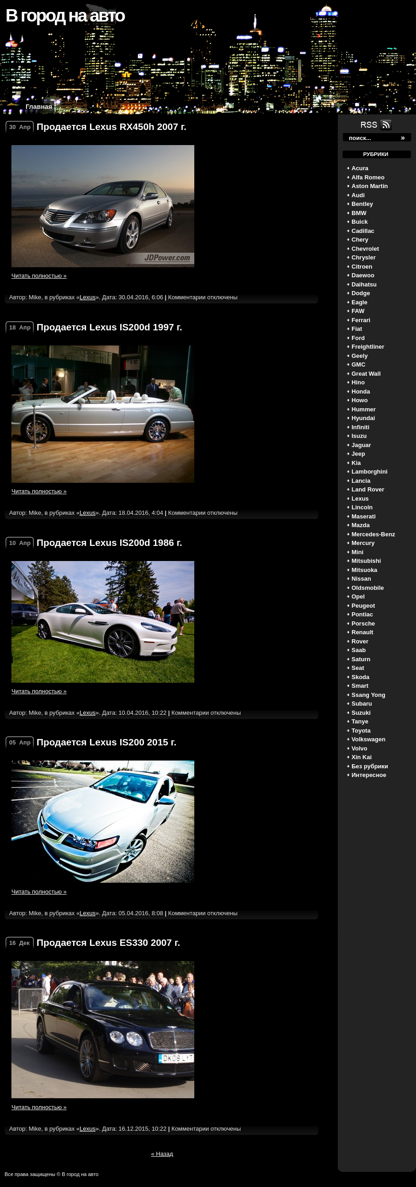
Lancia (361, 480)
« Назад (162, 1153)
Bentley (362, 203)
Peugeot (363, 605)
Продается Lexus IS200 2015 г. (106, 742)
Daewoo (363, 275)
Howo (360, 400)
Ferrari (361, 320)
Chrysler (364, 257)
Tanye (360, 721)
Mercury (363, 543)
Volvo (359, 748)
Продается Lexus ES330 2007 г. (108, 942)
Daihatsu (364, 284)
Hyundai (363, 418)
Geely (360, 355)
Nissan (361, 578)
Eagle (360, 302)
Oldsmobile (368, 587)
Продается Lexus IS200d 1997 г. (109, 327)
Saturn (361, 659)
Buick (360, 221)
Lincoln (362, 507)
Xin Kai (362, 757)
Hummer (364, 409)
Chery (360, 239)
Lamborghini (370, 471)
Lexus (360, 498)
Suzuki (361, 712)
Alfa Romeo (368, 177)
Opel (358, 596)
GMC (358, 364)
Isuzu (359, 435)
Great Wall (366, 373)
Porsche (363, 623)
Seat (358, 667)
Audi (358, 195)
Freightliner (368, 346)
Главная (39, 106)
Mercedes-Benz (373, 534)
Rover (360, 641)
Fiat (357, 328)
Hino (358, 382)
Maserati (364, 516)
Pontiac (362, 614)
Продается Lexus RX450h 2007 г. (112, 126)
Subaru (362, 703)
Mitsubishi (366, 560)
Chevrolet (365, 248)
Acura (360, 168)
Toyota (361, 730)
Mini (357, 552)
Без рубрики (370, 766)
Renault (362, 632)
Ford (358, 338)
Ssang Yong (368, 694)
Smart (360, 685)
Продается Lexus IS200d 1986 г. (109, 542)
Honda (361, 391)
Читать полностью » (39, 275)
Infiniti (360, 427)
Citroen (362, 266)
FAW (358, 311)
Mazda (361, 525)
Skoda (360, 677)
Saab (359, 650)
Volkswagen (368, 739)
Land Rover (368, 489)
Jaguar (361, 445)
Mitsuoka (364, 570)
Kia (356, 462)
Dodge (361, 293)
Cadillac (363, 230)
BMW (359, 213)
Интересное (369, 775)
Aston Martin (370, 186)
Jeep (358, 453)
